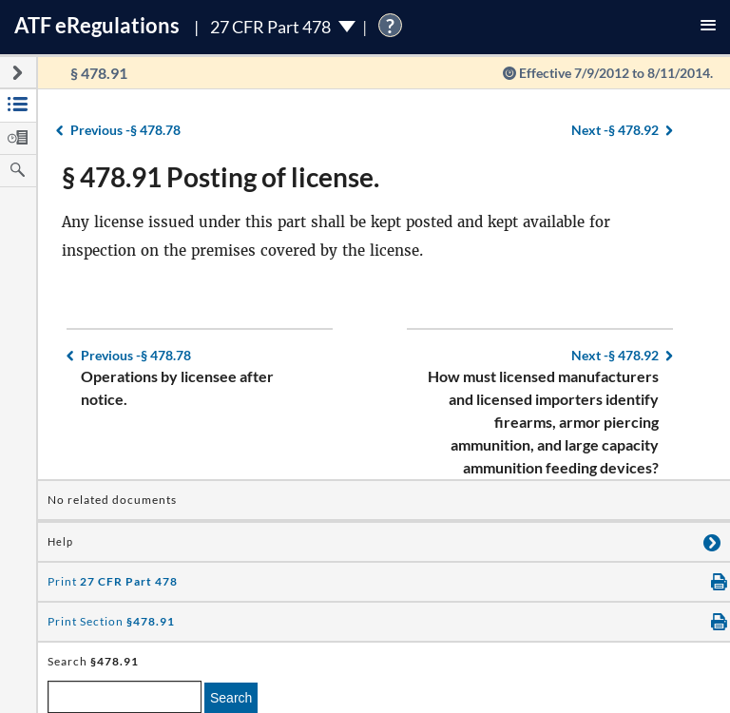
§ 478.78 (125, 130)
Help (60, 542)
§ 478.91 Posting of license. (220, 177)
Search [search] (231, 697)
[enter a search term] (125, 697)
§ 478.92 (615, 130)
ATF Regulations (97, 25)
